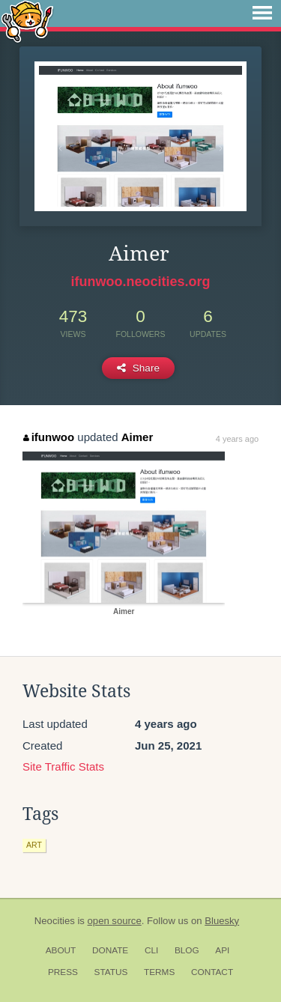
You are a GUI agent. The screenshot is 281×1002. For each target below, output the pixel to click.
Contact (212, 972)
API (222, 950)
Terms (159, 972)
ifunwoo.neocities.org (140, 281)
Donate (110, 950)
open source (115, 920)
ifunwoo (48, 437)
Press (63, 972)
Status (111, 972)
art (34, 844)
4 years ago (237, 438)
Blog (187, 950)
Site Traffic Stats (63, 766)
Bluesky (222, 920)
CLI (151, 950)
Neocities (54, 920)
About (61, 950)
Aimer (137, 437)
